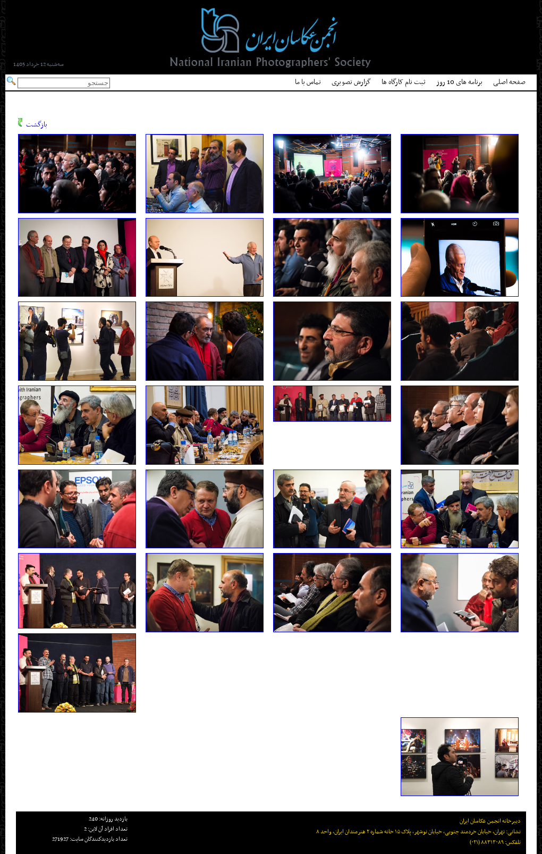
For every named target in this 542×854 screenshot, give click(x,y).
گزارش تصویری (351, 82)
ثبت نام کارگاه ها (404, 82)
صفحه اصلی (509, 82)
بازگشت (36, 125)
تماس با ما (308, 82)
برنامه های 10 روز (459, 82)
